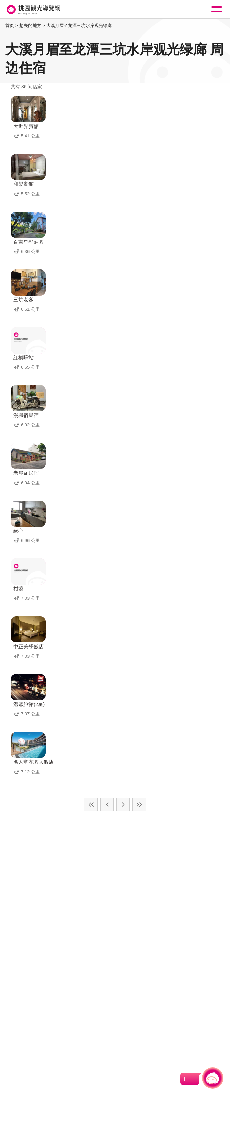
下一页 (123, 804)
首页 (9, 25)
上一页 (107, 804)
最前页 (91, 804)
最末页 (139, 804)
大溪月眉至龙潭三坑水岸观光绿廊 (79, 25)
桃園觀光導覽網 (32, 9)
